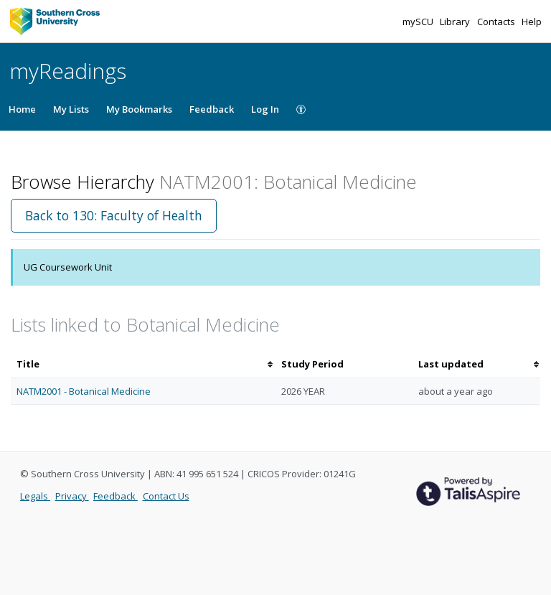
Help (532, 21)
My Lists (71, 109)
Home (22, 109)
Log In (265, 109)
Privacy (72, 495)
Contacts (497, 21)
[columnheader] (143, 364)
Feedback (211, 109)
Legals (35, 495)
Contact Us (166, 495)
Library (456, 21)
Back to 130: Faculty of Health (113, 215)
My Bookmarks (139, 109)
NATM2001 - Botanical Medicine (84, 391)
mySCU (418, 21)
